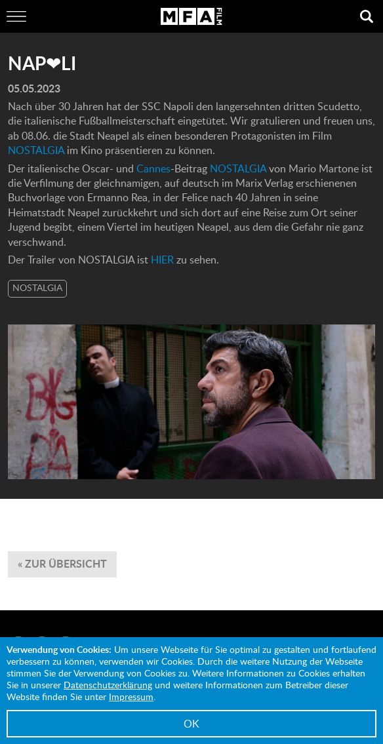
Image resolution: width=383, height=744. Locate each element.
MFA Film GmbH (191, 16)
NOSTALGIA (37, 150)
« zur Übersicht (62, 563)
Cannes (153, 168)
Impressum (131, 696)
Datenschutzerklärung (108, 684)
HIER (163, 259)
